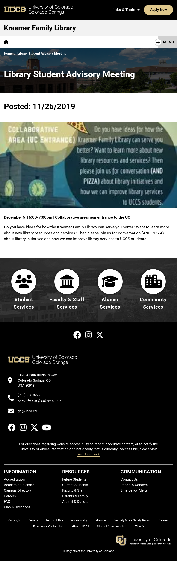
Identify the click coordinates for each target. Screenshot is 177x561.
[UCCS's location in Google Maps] (39, 380)
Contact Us (129, 479)
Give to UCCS (80, 526)
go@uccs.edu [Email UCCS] (28, 411)
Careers (10, 496)
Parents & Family (75, 496)
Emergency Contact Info (48, 526)
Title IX (139, 526)
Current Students (75, 485)
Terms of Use (54, 520)
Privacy (33, 520)
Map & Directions (17, 507)
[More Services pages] (49, 42)
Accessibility (79, 520)
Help (72, 42)
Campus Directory (18, 490)
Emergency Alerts (134, 490)
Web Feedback (88, 454)
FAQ (7, 502)
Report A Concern (134, 485)
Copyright (14, 520)
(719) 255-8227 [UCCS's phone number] (29, 395)
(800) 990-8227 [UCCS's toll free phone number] (49, 401)
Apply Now (144, 10)
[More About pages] (93, 42)
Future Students (74, 479)
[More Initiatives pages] (122, 42)
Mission (100, 520)
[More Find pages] (23, 42)
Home (8, 53)
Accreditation (14, 479)
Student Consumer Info (112, 526)
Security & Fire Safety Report (132, 520)
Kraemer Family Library (40, 28)
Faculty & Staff (73, 490)
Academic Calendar (19, 485)
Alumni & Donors (75, 502)
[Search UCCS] (168, 10)
